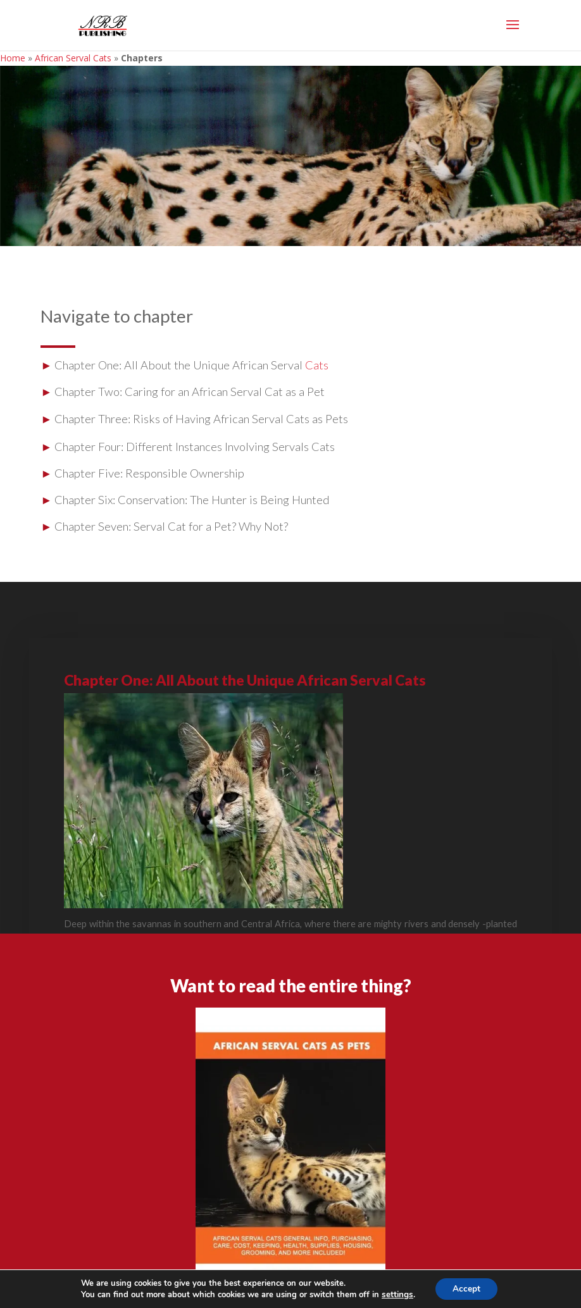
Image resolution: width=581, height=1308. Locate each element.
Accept (466, 1288)
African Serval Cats (73, 58)
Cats (316, 365)
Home (12, 58)
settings (395, 1294)
